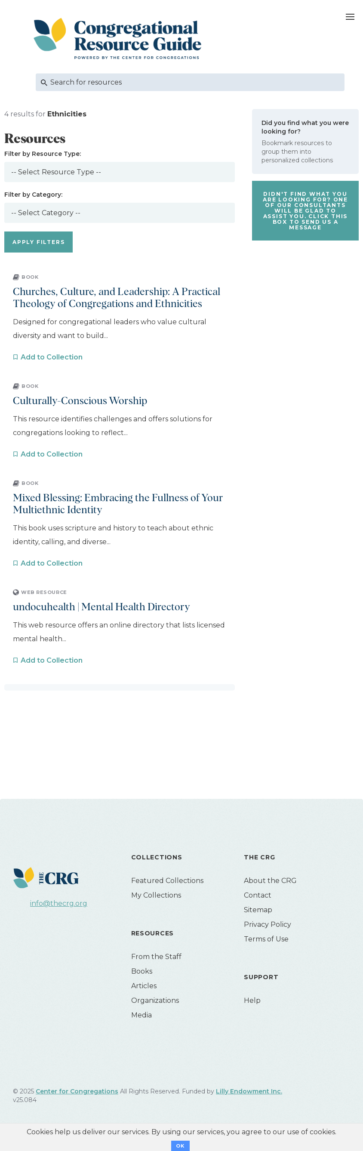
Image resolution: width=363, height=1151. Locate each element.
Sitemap (258, 910)
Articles (144, 986)
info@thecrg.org (58, 903)
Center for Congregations (77, 1091)
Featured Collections (167, 881)
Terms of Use (266, 939)
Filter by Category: (33, 194)
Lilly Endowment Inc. (249, 1091)
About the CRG (270, 881)
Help (252, 1000)
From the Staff (156, 957)
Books (141, 971)
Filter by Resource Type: (42, 154)
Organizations (155, 1000)
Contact (257, 895)
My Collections (156, 895)
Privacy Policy (267, 924)
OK (180, 1146)
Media (141, 1015)
